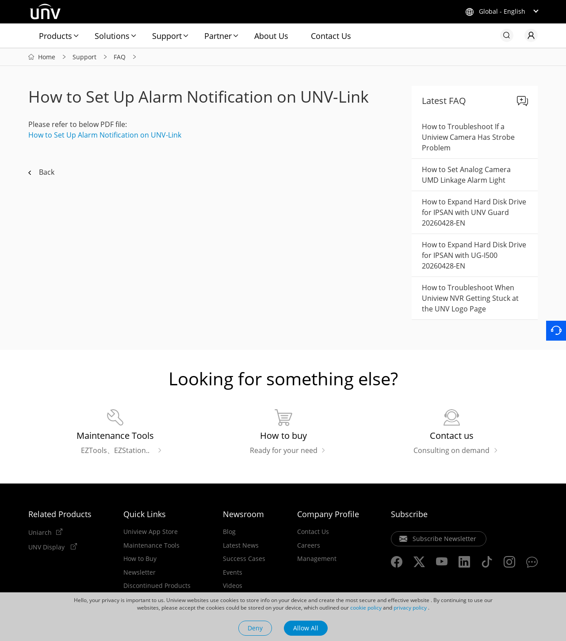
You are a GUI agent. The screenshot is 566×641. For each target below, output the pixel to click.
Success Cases (244, 559)
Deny (255, 628)
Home (46, 57)
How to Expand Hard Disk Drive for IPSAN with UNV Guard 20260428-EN (474, 212)
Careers (308, 545)
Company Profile (328, 514)
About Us (271, 36)
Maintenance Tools (151, 545)
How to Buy (140, 559)
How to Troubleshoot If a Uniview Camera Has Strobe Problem (468, 137)
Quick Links (144, 514)
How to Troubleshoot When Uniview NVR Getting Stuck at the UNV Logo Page (470, 298)
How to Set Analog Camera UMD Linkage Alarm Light (466, 175)
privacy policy (410, 607)
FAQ (120, 57)
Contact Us (331, 36)
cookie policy (366, 607)
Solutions (112, 36)
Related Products (60, 514)
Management (317, 559)
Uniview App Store (150, 532)
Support (167, 36)
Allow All (305, 628)
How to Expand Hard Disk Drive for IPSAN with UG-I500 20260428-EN (474, 255)
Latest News (241, 545)
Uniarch (40, 532)
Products (55, 36)
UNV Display (47, 546)
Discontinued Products (157, 586)
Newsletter (139, 572)
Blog (229, 532)
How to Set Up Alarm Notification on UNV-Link (104, 135)
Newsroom (243, 514)
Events (232, 572)
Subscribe (409, 514)
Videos (232, 586)
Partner (218, 36)
